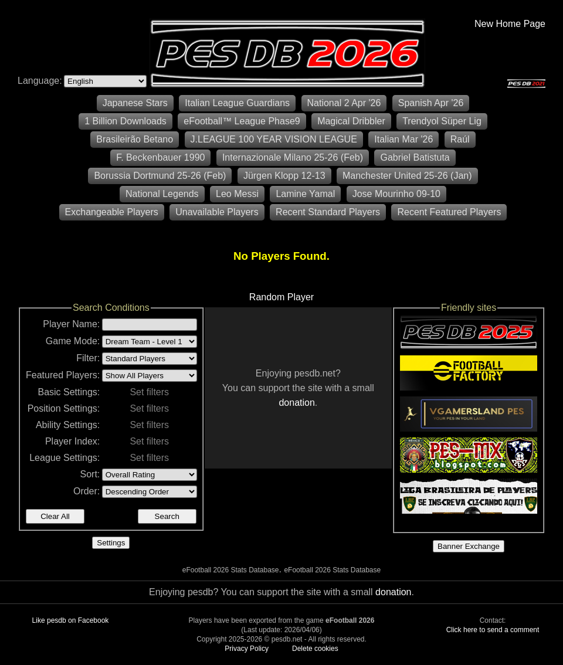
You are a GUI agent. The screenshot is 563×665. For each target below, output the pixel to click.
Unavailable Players (216, 212)
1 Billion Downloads (125, 121)
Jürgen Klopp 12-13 (284, 176)
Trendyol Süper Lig (441, 121)
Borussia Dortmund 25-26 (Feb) (160, 176)
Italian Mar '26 (403, 139)
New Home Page (509, 24)
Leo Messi (237, 194)
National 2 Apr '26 (344, 103)
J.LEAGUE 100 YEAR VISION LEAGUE (274, 139)
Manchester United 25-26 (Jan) (407, 176)
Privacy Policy (247, 648)
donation (296, 403)
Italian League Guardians (237, 103)
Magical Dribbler (351, 121)
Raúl (460, 139)
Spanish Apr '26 (431, 103)
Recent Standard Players (328, 212)
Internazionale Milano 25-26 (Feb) (292, 157)
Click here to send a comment (493, 630)
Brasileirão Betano (134, 139)
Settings (111, 542)
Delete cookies (315, 648)
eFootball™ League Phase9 (242, 121)
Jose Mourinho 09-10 (396, 194)
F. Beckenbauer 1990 (160, 157)
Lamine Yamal (305, 194)
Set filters (149, 392)
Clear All (55, 516)
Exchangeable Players (111, 212)
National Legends (162, 194)
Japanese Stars (135, 103)
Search (167, 516)
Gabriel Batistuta (414, 157)
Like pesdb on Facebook (70, 620)
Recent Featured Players (449, 212)
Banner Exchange (468, 546)
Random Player (281, 297)
